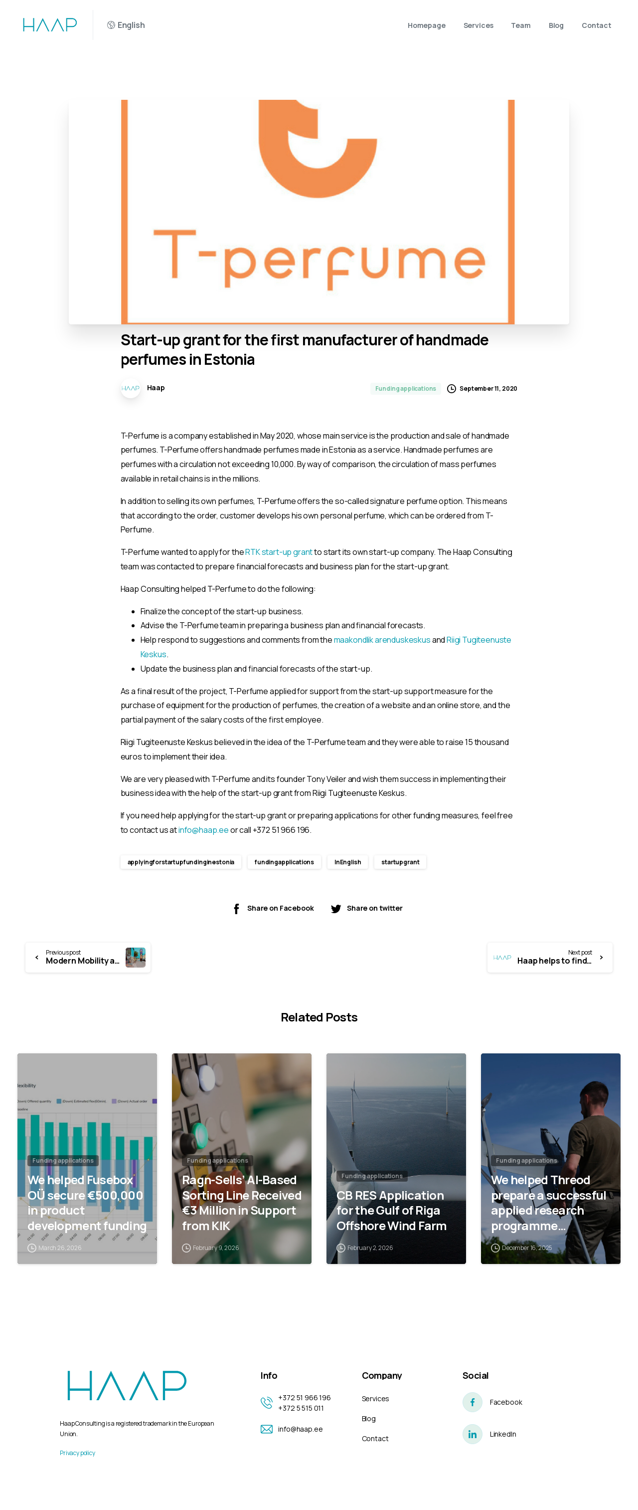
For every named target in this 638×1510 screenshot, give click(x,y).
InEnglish (347, 862)
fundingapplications (284, 862)
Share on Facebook (272, 908)
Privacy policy (77, 1453)
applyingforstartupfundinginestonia (181, 862)
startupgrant (400, 862)
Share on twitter (366, 908)
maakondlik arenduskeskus (382, 639)
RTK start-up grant (279, 551)
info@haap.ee (203, 829)
